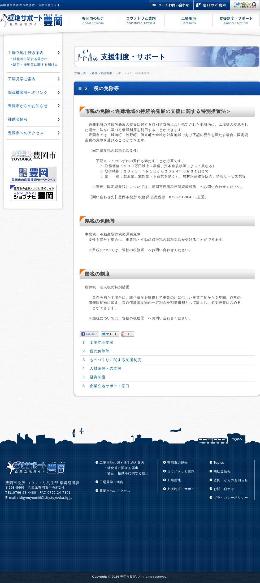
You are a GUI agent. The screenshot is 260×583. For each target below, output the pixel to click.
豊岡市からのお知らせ (28, 106)
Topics (219, 462)
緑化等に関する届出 (122, 468)
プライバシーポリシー (231, 498)
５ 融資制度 (94, 377)
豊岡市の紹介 (177, 462)
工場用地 (174, 480)
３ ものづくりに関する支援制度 (111, 360)
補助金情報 (18, 119)
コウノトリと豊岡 (181, 471)
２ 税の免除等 (96, 351)
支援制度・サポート (114, 73)
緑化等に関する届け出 (30, 59)
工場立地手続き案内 (26, 52)
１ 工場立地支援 (98, 342)
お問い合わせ (224, 489)
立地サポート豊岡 (86, 73)
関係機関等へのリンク (28, 92)
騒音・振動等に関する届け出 (35, 64)
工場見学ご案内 (22, 79)
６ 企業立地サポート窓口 (105, 386)
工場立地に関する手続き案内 (121, 462)
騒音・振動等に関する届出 (128, 473)
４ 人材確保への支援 (102, 368)
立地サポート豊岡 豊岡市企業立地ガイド (34, 21)
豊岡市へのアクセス (26, 133)
